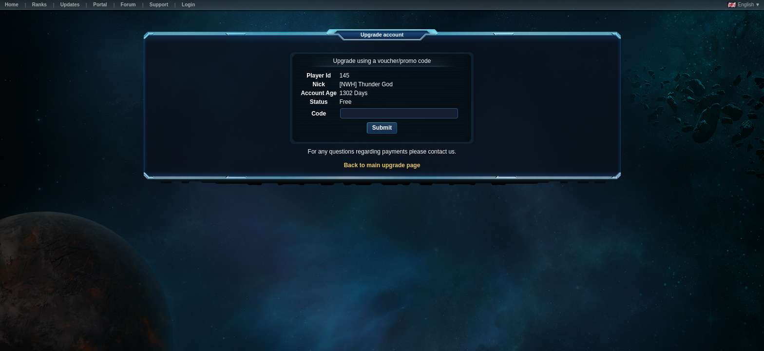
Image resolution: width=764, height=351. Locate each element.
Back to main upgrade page (382, 165)
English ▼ (743, 5)
